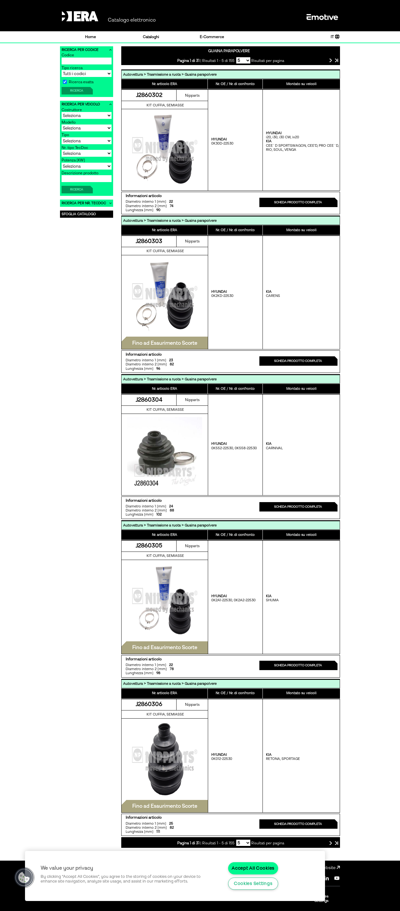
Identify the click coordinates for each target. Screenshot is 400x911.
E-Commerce (212, 37)
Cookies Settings (253, 883)
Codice (68, 55)
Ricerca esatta (78, 82)
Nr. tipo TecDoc (75, 147)
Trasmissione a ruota (164, 75)
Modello (69, 122)
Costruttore (72, 110)
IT (335, 37)
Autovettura (133, 75)
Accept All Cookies (253, 868)
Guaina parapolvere (201, 75)
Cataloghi (151, 37)
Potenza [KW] (73, 160)
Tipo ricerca (72, 68)
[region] (175, 876)
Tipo (65, 135)
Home (90, 37)
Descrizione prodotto (80, 173)
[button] (24, 878)
